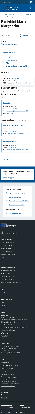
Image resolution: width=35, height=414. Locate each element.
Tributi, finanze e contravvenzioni (11, 282)
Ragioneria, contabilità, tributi (13, 125)
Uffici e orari (4, 333)
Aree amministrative (7, 242)
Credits (11, 407)
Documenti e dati (6, 245)
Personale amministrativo (25, 15)
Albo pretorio (5, 363)
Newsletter (4, 398)
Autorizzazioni (5, 273)
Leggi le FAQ (5, 379)
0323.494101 (11, 322)
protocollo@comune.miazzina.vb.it (20, 83)
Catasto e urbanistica (7, 276)
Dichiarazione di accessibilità (9, 374)
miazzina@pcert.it (11, 113)
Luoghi (3, 302)
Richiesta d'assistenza (8, 386)
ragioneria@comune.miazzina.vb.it (17, 133)
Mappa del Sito (25, 407)
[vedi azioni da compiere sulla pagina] (24, 35)
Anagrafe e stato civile (8, 270)
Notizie (3, 292)
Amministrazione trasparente (10, 377)
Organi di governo (6, 251)
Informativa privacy (7, 368)
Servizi (22, 405)
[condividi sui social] (5, 35)
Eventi (3, 305)
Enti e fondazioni (6, 248)
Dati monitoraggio (6, 405)
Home (2, 15)
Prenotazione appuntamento (10, 383)
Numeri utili (4, 336)
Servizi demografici (9, 141)
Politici (3, 257)
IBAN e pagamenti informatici (10, 365)
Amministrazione (11, 15)
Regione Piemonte (7, 2)
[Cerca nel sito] (29, 8)
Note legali (4, 371)
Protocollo (6, 103)
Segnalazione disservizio (8, 381)
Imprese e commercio (7, 279)
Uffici (2, 260)
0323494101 (15, 78)
